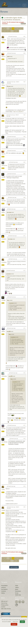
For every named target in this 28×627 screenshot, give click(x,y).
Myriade (8, 86)
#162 (24, 53)
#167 (24, 162)
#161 (24, 36)
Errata (16, 593)
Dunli (3, 273)
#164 (24, 114)
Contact (3, 606)
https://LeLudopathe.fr (18, 111)
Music (16, 589)
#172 (24, 258)
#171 (24, 235)
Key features (4, 589)
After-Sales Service (6, 608)
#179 (24, 486)
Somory (3, 212)
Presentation (4, 585)
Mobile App (18, 595)
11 (18, 28)
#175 (24, 328)
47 (14, 31)
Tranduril (4, 39)
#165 (24, 136)
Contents (3, 591)
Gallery (3, 593)
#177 (24, 425)
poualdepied (4, 165)
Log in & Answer (14, 567)
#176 (24, 372)
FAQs (16, 585)
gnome (8, 56)
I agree (22, 621)
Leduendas (4, 262)
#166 (24, 150)
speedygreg (4, 376)
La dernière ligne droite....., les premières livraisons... (13, 19)
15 (9, 31)
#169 (24, 197)
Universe (3, 587)
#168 (24, 173)
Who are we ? (4, 601)
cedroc (3, 489)
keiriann (3, 428)
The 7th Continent (11, 22)
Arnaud (3, 85)
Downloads (18, 591)
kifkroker (4, 239)
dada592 (3, 177)
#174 (24, 296)
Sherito (3, 56)
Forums (4, 22)
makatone (4, 200)
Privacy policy (4, 605)
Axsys (3, 118)
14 (6, 31)
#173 (24, 270)
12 (21, 28)
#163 (24, 81)
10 (15, 28)
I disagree (14, 624)
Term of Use (4, 603)
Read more (15, 621)
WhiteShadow (4, 442)
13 (3, 31)
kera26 (3, 510)
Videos (17, 587)
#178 (24, 438)
